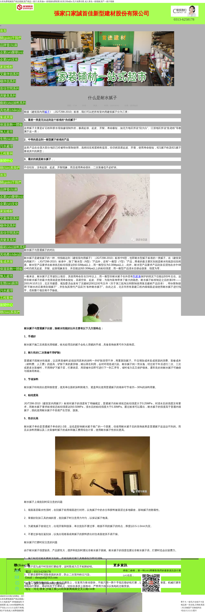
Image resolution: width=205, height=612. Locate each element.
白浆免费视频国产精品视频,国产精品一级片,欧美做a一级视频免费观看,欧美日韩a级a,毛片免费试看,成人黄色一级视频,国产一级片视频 (57, 1)
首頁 (3, 30)
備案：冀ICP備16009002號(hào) (57, 586)
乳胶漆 (137, 276)
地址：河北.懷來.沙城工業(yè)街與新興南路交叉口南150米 (60, 589)
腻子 (47, 111)
